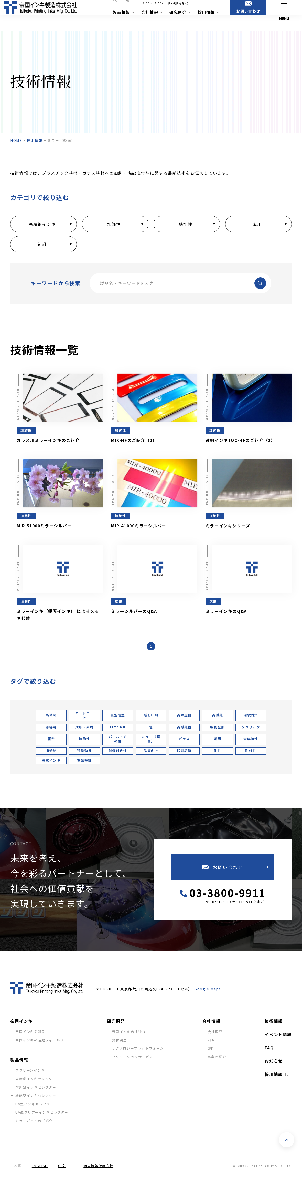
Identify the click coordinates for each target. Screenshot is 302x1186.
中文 (62, 1173)
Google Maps (207, 996)
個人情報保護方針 (98, 1173)
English (40, 1173)
